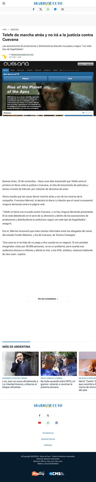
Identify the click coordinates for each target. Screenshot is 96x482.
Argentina (14, 29)
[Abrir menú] (4, 3)
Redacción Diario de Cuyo (22, 55)
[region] (48, 20)
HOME (4, 29)
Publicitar (48, 445)
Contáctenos (48, 433)
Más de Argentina (16, 346)
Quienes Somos (48, 439)
